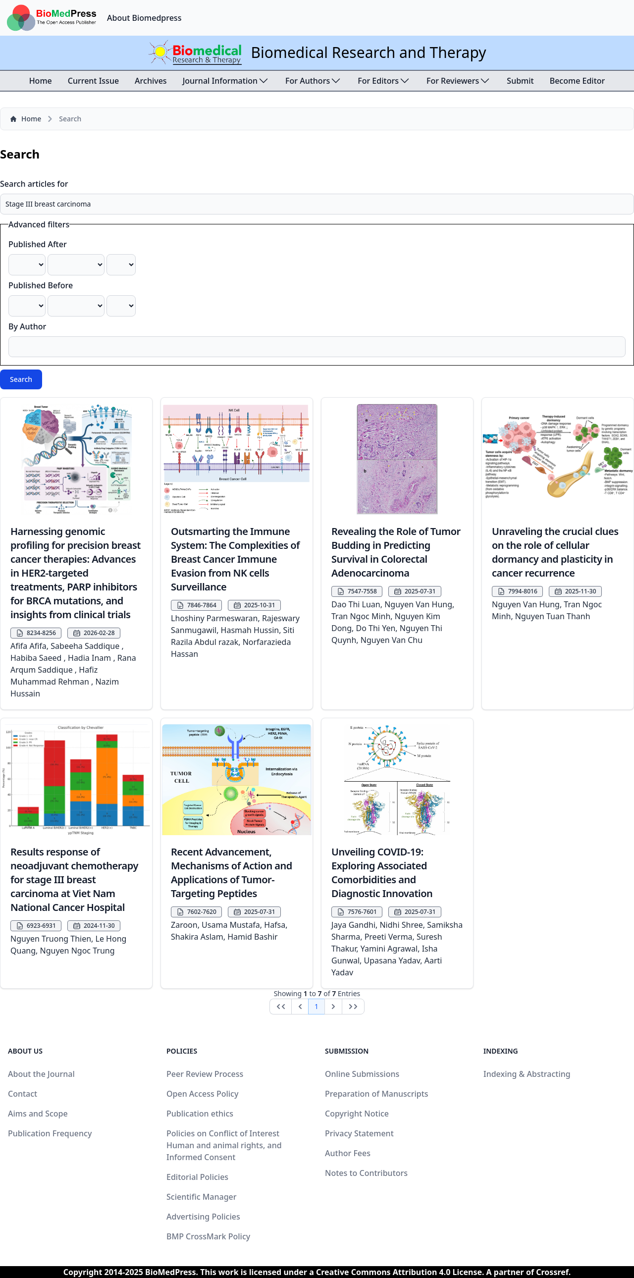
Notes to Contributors (366, 1173)
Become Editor (577, 80)
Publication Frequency (50, 1133)
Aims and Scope (38, 1113)
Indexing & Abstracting (527, 1073)
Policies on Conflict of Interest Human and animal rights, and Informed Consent (224, 1145)
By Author (27, 326)
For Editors (384, 81)
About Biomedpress (144, 17)
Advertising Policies (203, 1216)
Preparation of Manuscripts (376, 1093)
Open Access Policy (202, 1093)
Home (40, 80)
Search (21, 379)
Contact (22, 1093)
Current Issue (93, 80)
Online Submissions (362, 1073)
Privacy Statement (359, 1133)
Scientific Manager (201, 1196)
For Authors (313, 81)
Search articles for (34, 183)
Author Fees (347, 1153)
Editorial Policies (197, 1177)
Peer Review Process (204, 1073)
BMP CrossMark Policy (208, 1236)
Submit (520, 80)
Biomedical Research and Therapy (368, 52)
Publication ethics (199, 1113)
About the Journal (41, 1073)
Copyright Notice (357, 1113)
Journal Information (226, 81)
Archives (151, 80)
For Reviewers (458, 81)
